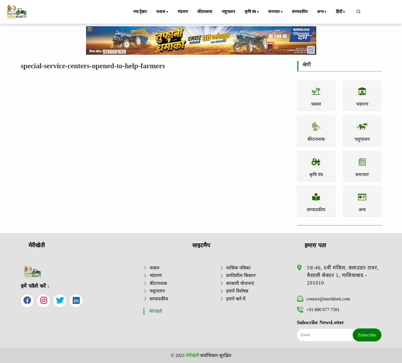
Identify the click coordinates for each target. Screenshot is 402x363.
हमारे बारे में (235, 298)
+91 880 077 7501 (318, 309)
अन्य (322, 12)
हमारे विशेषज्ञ (237, 290)
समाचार (275, 12)
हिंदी (341, 12)
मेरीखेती (155, 311)
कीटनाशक (204, 11)
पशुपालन (228, 11)
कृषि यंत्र (252, 12)
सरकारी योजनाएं (240, 283)
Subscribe (367, 334)
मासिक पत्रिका (238, 267)
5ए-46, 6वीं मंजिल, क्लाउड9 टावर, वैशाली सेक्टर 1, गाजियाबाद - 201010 (343, 275)
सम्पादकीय (299, 11)
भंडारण (182, 11)
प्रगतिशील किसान (241, 275)
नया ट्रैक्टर (140, 11)
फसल (162, 12)
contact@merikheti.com (323, 298)
